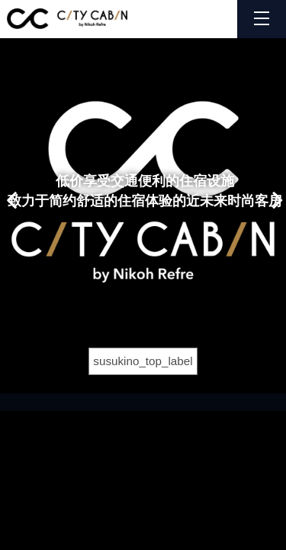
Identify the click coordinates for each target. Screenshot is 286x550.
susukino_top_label (142, 360)
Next (276, 191)
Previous (10, 191)
